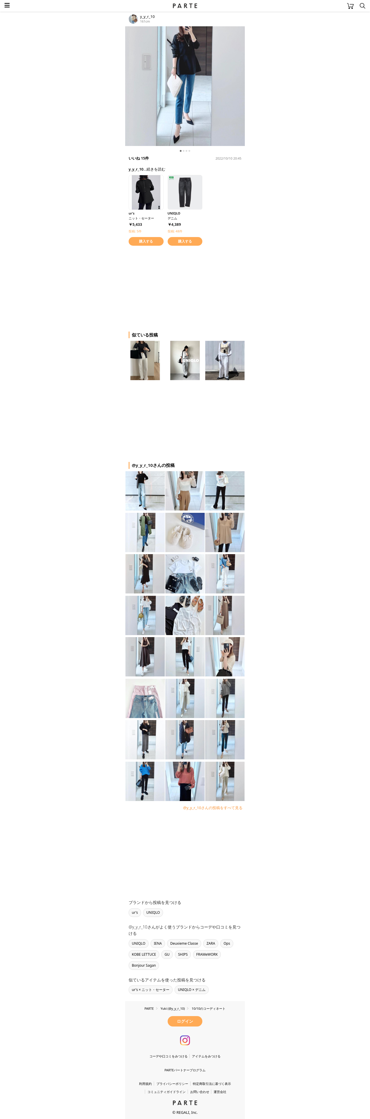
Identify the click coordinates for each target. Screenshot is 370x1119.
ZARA (210, 943)
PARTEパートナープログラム (185, 1070)
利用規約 (145, 1083)
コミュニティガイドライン (166, 1092)
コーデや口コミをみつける (168, 1056)
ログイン (185, 1021)
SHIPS (183, 954)
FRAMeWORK (207, 954)
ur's (135, 912)
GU (167, 954)
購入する (146, 241)
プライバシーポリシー (172, 1083)
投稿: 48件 (175, 231)
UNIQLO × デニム (192, 989)
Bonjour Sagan (144, 965)
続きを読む (156, 169)
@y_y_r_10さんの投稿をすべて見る (213, 807)
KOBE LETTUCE (144, 954)
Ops (226, 943)
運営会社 (220, 1092)
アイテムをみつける (206, 1056)
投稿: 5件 (135, 231)
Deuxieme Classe (184, 943)
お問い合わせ (199, 1092)
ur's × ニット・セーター (150, 989)
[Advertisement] (171, 287)
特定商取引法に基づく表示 (212, 1083)
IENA (158, 943)
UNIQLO (153, 912)
